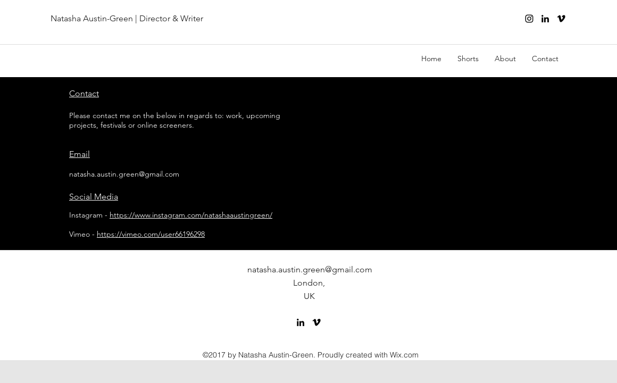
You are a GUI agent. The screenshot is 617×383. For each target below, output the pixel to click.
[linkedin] (545, 18)
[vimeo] (561, 18)
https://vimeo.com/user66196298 (151, 234)
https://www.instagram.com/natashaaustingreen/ (191, 215)
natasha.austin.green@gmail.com (124, 174)
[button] (468, 58)
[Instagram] (529, 18)
